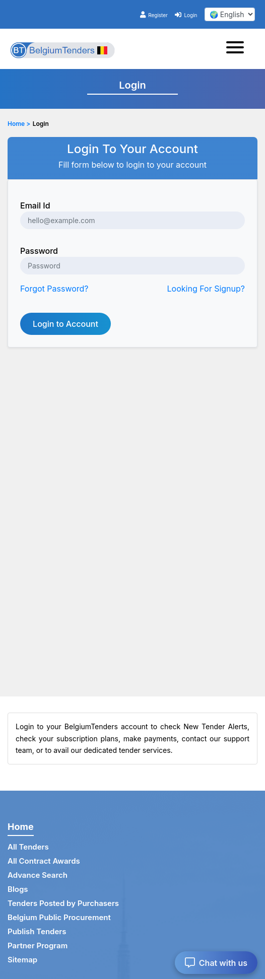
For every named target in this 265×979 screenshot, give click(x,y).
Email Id (35, 205)
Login (186, 15)
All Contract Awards (44, 861)
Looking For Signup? (206, 289)
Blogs (18, 889)
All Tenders (28, 847)
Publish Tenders (37, 931)
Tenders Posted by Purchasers (63, 903)
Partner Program (38, 945)
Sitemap (22, 959)
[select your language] (230, 14)
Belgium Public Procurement (59, 917)
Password (39, 251)
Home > (19, 123)
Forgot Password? (54, 289)
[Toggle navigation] (238, 49)
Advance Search (38, 875)
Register (154, 15)
